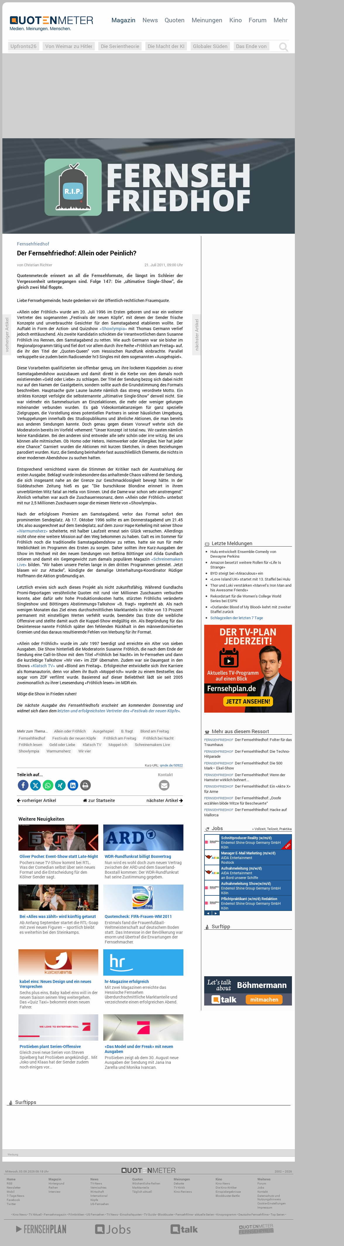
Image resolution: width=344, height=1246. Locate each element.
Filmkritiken (76, 1214)
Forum (257, 20)
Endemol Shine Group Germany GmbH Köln (248, 842)
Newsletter (13, 1187)
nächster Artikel (165, 800)
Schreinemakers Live (152, 744)
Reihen (53, 1187)
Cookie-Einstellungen (271, 1203)
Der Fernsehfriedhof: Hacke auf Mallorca (245, 812)
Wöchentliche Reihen (146, 1183)
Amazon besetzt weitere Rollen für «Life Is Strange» (245, 565)
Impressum (264, 1207)
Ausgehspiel (103, 731)
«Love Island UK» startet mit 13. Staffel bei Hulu (250, 579)
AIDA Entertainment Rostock (240, 857)
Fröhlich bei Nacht (158, 738)
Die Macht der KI (166, 46)
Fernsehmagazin (55, 1214)
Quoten (175, 20)
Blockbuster (165, 1214)
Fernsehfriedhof (32, 738)
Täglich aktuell (142, 1192)
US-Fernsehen (99, 1204)
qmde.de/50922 (171, 765)
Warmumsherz (59, 751)
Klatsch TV (92, 744)
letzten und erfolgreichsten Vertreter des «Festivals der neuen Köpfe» (118, 711)
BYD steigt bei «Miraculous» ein (236, 573)
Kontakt (262, 1192)
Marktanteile (140, 1187)
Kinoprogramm (226, 1214)
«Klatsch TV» (43, 665)
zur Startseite (99, 800)
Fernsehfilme (184, 1214)
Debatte (179, 1183)
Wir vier (84, 751)
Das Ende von (251, 46)
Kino (235, 20)
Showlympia (29, 751)
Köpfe (94, 1200)
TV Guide (150, 1214)
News (150, 20)
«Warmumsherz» (32, 531)
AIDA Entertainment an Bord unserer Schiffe (233, 872)
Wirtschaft (97, 1192)
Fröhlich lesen (30, 744)
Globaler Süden (210, 46)
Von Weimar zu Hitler (68, 46)
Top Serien (278, 1214)
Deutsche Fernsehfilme (253, 1214)
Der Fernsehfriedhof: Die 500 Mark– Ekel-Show (243, 765)
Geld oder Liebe (62, 744)
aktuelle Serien (204, 1214)
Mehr (281, 20)
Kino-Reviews (183, 1192)
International (99, 1196)
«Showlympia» (113, 328)
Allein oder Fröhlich (70, 731)
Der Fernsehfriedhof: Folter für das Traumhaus (248, 742)
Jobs (260, 1187)
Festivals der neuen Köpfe (74, 738)
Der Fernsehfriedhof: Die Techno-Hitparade (247, 754)
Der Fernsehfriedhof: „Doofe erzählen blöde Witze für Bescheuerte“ (242, 800)
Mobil (11, 1192)
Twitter (11, 1204)
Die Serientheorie (120, 46)
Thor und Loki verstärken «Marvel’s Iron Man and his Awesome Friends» (250, 588)
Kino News (20, 1214)
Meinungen (207, 20)
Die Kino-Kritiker (226, 1187)
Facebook (13, 1200)
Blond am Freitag (154, 731)
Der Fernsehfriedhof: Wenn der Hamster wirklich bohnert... (244, 777)
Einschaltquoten (131, 1214)
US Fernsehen (95, 1214)
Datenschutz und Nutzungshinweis (269, 1197)
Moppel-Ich (118, 744)
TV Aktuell (35, 1214)
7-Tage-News (15, 1196)
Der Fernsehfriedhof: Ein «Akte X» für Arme (247, 788)
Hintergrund (56, 1183)
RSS (9, 1183)
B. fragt (127, 731)
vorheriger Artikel (36, 800)
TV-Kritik (179, 1187)
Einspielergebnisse (228, 1192)
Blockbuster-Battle (228, 1196)
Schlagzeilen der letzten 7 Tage (236, 617)
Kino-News (223, 1183)
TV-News (96, 1183)
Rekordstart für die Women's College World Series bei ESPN (245, 598)
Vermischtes (98, 1187)
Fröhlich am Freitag (120, 738)
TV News (112, 1214)
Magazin (123, 20)
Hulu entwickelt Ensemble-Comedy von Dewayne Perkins (243, 554)
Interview (55, 1192)
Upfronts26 (24, 46)
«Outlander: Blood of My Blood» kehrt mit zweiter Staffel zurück (250, 609)
